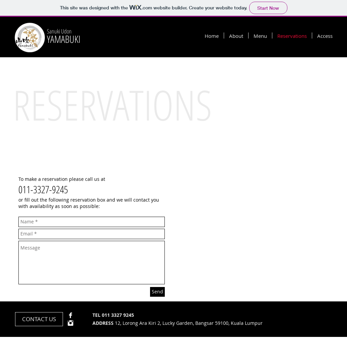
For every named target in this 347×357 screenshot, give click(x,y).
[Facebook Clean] (70, 315)
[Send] (157, 292)
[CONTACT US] (39, 319)
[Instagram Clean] (70, 323)
